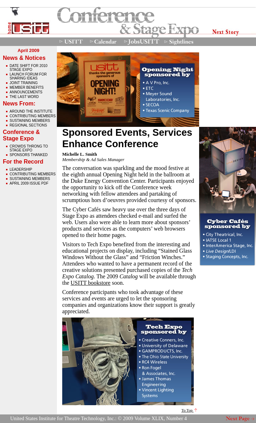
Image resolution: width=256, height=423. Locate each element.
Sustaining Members (30, 121)
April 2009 (28, 50)
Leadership (21, 169)
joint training (24, 83)
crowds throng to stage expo (29, 148)
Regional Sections (28, 125)
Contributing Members (32, 116)
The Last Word (24, 97)
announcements (26, 92)
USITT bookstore (91, 283)
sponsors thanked (29, 155)
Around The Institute (31, 111)
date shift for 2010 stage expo (28, 68)
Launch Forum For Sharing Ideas (28, 76)
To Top (189, 410)
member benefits (27, 87)
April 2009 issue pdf (29, 183)
